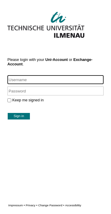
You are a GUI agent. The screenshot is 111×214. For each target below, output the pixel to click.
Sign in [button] (19, 116)
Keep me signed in (28, 100)
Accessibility (73, 205)
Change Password (59, 205)
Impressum (16, 205)
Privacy (31, 205)
